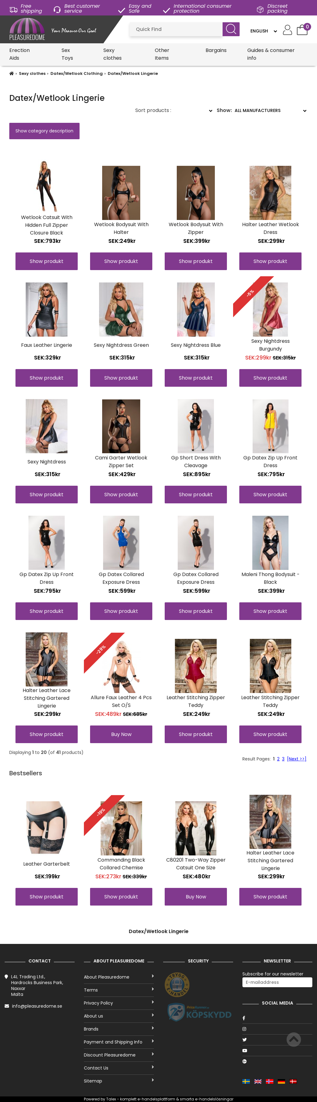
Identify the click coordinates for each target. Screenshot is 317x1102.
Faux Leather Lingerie (46, 345)
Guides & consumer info (271, 54)
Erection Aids (19, 54)
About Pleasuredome (119, 977)
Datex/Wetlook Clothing (76, 73)
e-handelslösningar (214, 1099)
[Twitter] (277, 1040)
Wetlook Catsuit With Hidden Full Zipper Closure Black (46, 225)
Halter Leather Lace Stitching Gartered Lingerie (47, 698)
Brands (119, 1029)
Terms (119, 990)
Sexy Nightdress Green (121, 345)
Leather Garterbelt (46, 863)
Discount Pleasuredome (119, 1055)
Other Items (162, 54)
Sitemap (119, 1081)
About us (119, 1016)
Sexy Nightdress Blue (196, 345)
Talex (111, 1099)
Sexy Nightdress (47, 461)
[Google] (277, 1061)
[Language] (263, 31)
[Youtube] (277, 1050)
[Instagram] (277, 1029)
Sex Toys (67, 54)
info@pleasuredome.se (37, 1006)
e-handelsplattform (156, 1099)
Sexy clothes (112, 54)
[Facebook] (277, 1018)
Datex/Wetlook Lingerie (133, 73)
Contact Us (119, 1068)
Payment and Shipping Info (119, 1042)
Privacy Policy (119, 1003)
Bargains (216, 50)
